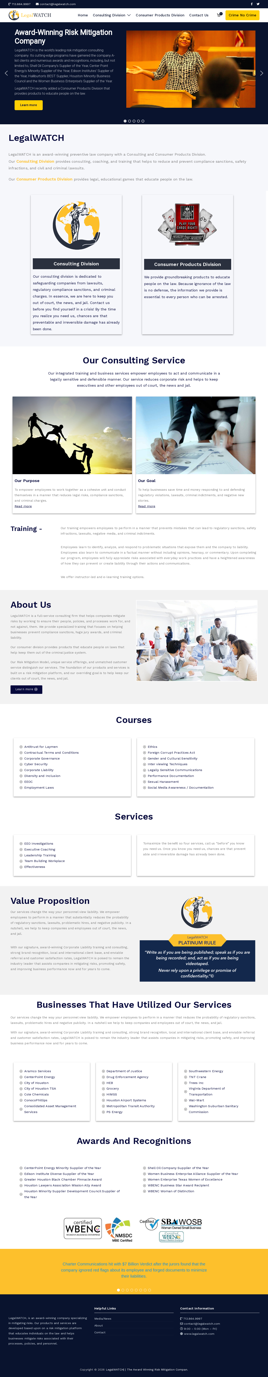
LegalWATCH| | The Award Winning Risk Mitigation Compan (146, 1369)
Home (83, 15)
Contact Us (198, 15)
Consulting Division (112, 15)
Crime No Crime (242, 15)
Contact (99, 1332)
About (98, 1325)
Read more (23, 506)
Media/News (103, 1318)
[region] (134, 73)
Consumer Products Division (160, 15)
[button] (128, 15)
